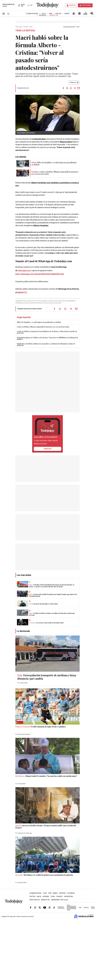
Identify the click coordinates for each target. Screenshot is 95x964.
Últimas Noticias (32, 14)
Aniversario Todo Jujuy (59, 900)
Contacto (86, 907)
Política (58, 14)
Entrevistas (68, 896)
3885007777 (22, 292)
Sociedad (46, 896)
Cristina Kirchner (39, 139)
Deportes (62, 893)
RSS (80, 907)
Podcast (59, 896)
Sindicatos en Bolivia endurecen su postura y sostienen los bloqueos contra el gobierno (46, 344)
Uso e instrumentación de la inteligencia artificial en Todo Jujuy (71, 907)
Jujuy (43, 14)
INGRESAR (72, 5)
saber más (47, 449)
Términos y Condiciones (61, 907)
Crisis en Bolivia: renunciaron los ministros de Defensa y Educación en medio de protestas (47, 332)
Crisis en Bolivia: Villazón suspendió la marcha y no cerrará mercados (43, 327)
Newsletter (54, 15)
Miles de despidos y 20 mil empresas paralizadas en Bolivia (39, 322)
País (50, 14)
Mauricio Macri (66, 142)
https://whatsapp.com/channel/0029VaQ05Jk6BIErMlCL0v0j (39, 274)
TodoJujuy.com (24, 270)
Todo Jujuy (18, 27)
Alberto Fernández (40, 225)
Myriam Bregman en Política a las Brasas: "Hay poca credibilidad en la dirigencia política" (47, 338)
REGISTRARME (86, 5)
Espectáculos (34, 900)
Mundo (67, 14)
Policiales (42, 15)
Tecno (53, 896)
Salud (39, 896)
